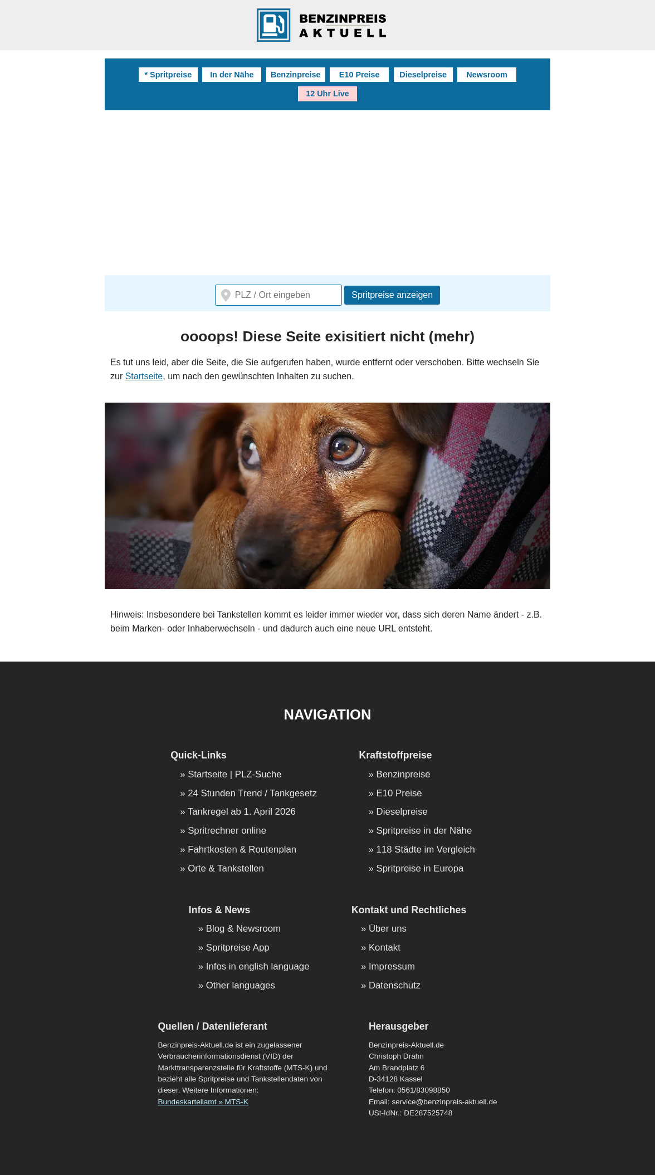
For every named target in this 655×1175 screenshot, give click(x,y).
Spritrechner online (227, 831)
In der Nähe (231, 74)
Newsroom (486, 74)
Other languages (240, 986)
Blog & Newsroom (243, 929)
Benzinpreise (296, 74)
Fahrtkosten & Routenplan (242, 850)
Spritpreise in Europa (420, 869)
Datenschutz (395, 986)
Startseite (144, 376)
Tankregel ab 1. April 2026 (242, 812)
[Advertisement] (327, 194)
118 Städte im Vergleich (426, 850)
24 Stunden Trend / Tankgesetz (252, 794)
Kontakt (384, 948)
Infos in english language (258, 967)
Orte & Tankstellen (226, 869)
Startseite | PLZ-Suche (235, 775)
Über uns (388, 929)
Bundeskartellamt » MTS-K (203, 1102)
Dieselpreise (423, 74)
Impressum (392, 967)
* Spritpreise (168, 74)
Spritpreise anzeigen (392, 295)
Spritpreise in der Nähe (424, 831)
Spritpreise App (238, 948)
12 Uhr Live (327, 93)
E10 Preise (359, 74)
